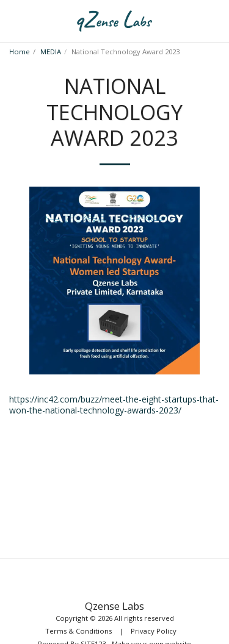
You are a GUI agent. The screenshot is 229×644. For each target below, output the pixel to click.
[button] (13, 20)
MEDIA (50, 51)
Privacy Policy (153, 630)
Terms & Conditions (78, 630)
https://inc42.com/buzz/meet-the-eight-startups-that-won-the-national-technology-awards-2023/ (114, 404)
